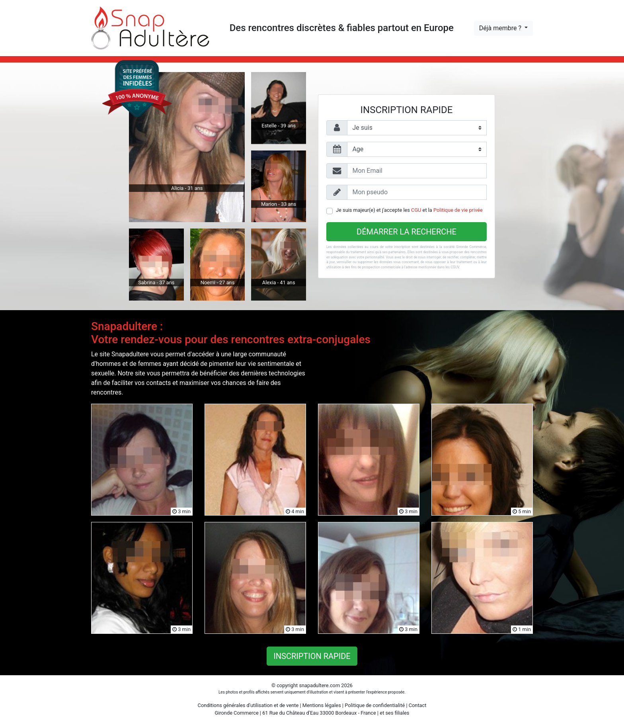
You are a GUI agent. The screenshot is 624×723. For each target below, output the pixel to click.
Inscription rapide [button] (311, 656)
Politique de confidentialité (375, 705)
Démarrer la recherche (406, 231)
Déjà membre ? (501, 28)
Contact (418, 705)
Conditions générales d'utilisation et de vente (248, 705)
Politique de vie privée (458, 210)
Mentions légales (321, 705)
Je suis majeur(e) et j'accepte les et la (409, 210)
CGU (416, 210)
